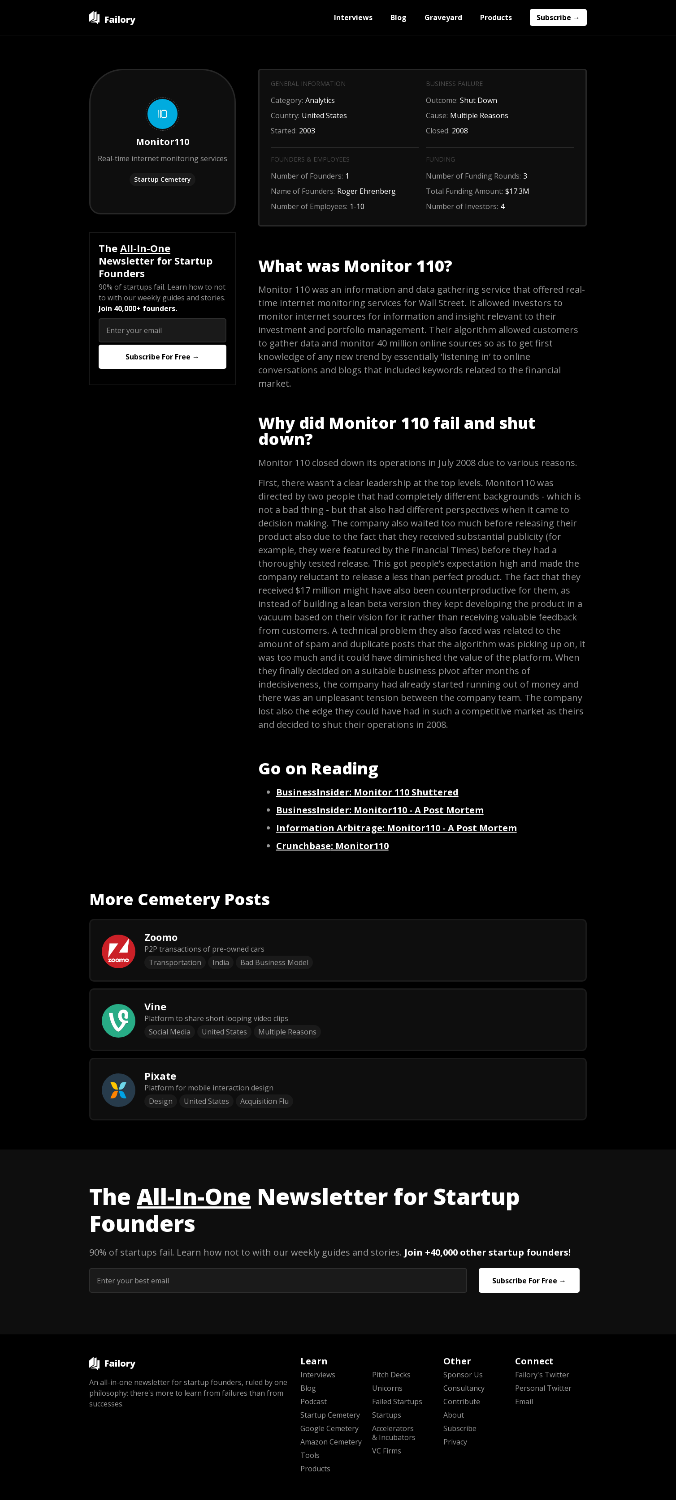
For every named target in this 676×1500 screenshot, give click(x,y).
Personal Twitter (543, 1388)
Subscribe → (558, 17)
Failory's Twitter (542, 1374)
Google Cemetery (329, 1428)
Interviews (353, 17)
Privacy (455, 1441)
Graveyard (443, 17)
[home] (112, 17)
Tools (310, 1455)
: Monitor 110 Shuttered (367, 792)
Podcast (313, 1401)
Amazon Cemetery (331, 1441)
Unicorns (387, 1388)
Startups (386, 1414)
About (453, 1414)
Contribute (461, 1401)
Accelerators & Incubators (394, 1433)
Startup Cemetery (162, 179)
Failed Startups (397, 1401)
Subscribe (460, 1428)
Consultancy (464, 1388)
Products (496, 17)
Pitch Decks (391, 1374)
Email (524, 1401)
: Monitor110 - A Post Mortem (380, 810)
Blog (398, 17)
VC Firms (386, 1450)
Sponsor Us (463, 1374)
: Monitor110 (332, 846)
